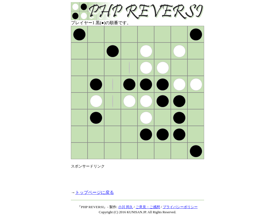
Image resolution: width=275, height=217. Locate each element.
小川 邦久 (125, 207)
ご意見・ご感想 (148, 207)
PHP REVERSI (92, 207)
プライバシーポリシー (180, 207)
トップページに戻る (94, 192)
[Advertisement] (134, 177)
